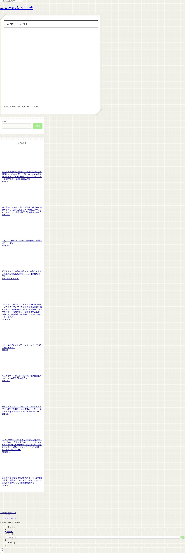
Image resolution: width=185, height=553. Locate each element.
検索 (4, 122)
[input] (93, 537)
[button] (183, 537)
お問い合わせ (10, 518)
